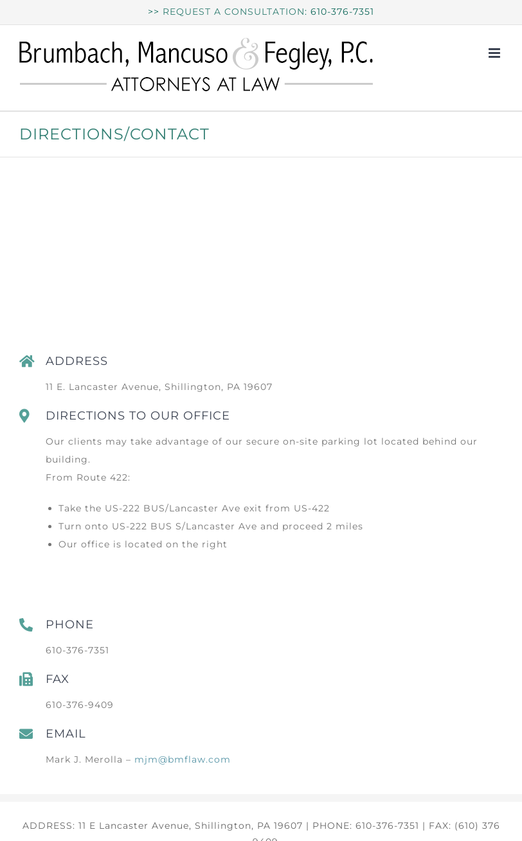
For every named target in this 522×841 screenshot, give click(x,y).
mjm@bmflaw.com (182, 759)
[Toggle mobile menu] (496, 53)
